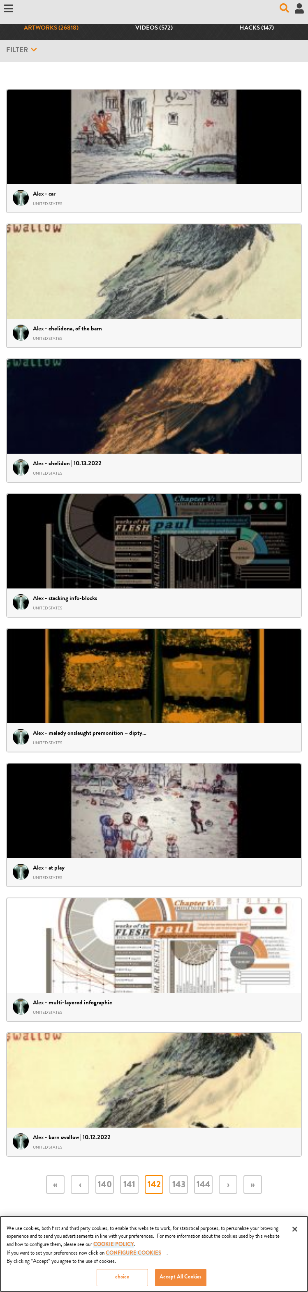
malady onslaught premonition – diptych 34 (102, 733)
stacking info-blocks (73, 599)
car (52, 194)
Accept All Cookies (180, 1280)
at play (57, 868)
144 (204, 1185)
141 (129, 1185)
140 (105, 1185)
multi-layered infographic (80, 1003)
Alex (38, 193)
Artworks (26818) (51, 28)
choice (122, 1280)
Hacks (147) (256, 28)
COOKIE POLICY (113, 1247)
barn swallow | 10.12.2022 (80, 1138)
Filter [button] (21, 50)
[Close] (295, 1232)
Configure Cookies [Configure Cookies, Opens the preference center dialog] (133, 1256)
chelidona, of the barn (75, 329)
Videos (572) (154, 28)
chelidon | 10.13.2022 (75, 464)
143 (178, 1185)
